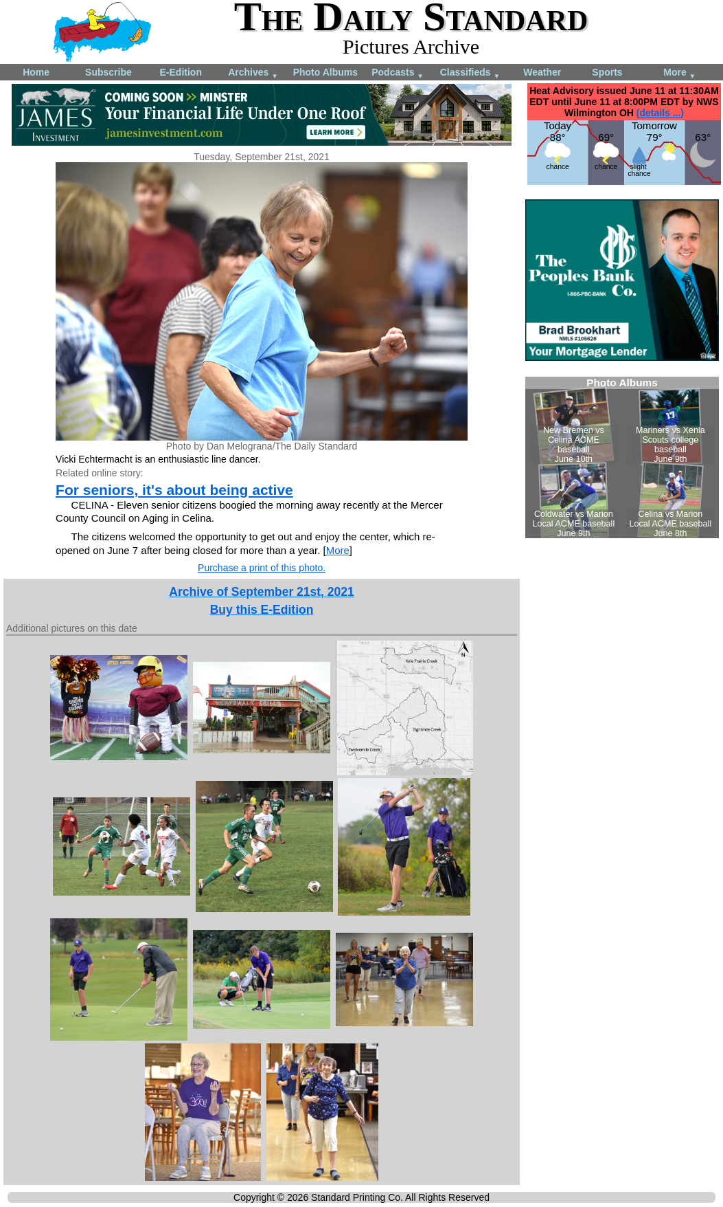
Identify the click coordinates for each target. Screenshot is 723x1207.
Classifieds (470, 73)
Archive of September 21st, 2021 (261, 592)
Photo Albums (325, 72)
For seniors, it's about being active (174, 490)
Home (36, 72)
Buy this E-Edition (262, 610)
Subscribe (108, 72)
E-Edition (181, 72)
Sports (607, 72)
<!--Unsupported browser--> (622, 457)
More (679, 73)
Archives (253, 73)
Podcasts (397, 73)
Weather (542, 72)
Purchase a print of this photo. (261, 567)
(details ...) (660, 112)
